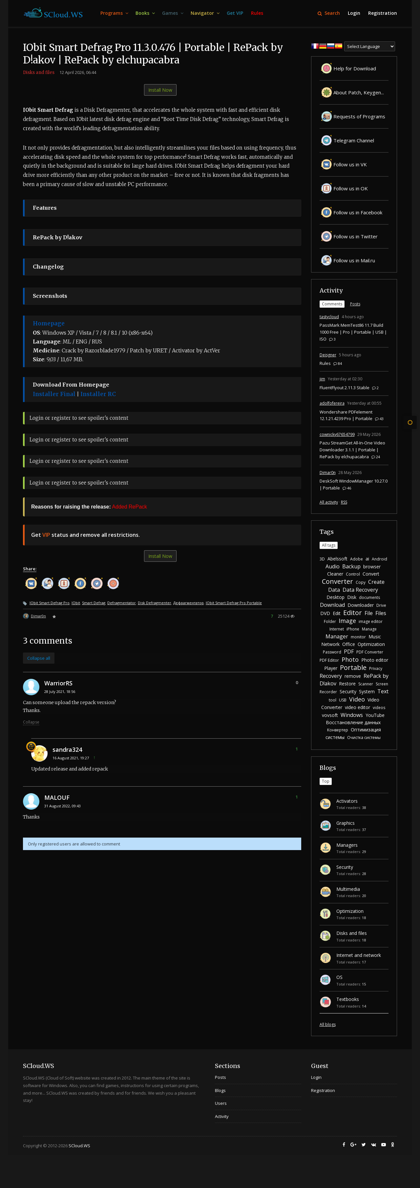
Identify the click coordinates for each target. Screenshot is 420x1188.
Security (348, 691)
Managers (347, 845)
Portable (353, 667)
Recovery (331, 675)
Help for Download (348, 68)
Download (332, 604)
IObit (76, 602)
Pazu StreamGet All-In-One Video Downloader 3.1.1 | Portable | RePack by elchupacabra (352, 450)
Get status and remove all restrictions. (85, 534)
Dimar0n (38, 615)
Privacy (375, 668)
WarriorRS (58, 683)
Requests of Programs (352, 116)
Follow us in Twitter (349, 236)
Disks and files (38, 72)
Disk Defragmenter (154, 602)
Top (325, 781)
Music (374, 636)
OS (339, 977)
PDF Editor (329, 660)
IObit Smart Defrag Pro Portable (234, 602)
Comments (332, 304)
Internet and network (358, 955)
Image (347, 621)
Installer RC (98, 394)
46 (347, 488)
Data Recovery (360, 589)
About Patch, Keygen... (352, 92)
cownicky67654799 (337, 434)
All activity (329, 502)
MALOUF (57, 797)
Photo (350, 659)
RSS (344, 502)
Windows (352, 715)
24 (375, 456)
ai (367, 559)
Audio (333, 566)
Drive (381, 605)
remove (353, 676)
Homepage (49, 323)
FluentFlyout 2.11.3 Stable (344, 388)
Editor (352, 612)
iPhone (352, 629)
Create (376, 581)
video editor (357, 707)
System (367, 691)
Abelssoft (337, 559)
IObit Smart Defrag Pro (50, 602)
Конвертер (337, 730)
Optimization (371, 644)
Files (380, 613)
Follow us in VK (343, 164)
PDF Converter (369, 652)
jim (322, 379)
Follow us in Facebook (351, 212)
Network (330, 644)
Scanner (365, 684)
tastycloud (329, 317)
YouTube (375, 715)
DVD (325, 613)
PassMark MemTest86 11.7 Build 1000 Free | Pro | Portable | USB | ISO (353, 332)
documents (369, 597)
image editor (371, 621)
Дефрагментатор (188, 602)
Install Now (160, 90)
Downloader (360, 605)
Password (332, 652)
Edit (337, 613)
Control (353, 574)
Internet (336, 629)
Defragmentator (121, 602)
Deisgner (328, 355)
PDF (349, 651)
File (369, 613)
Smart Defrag (93, 602)
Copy (361, 582)
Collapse (31, 722)
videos (379, 707)
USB (342, 700)
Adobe (356, 559)
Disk (351, 597)
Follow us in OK (344, 188)
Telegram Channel (347, 140)
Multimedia (348, 889)
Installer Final (54, 394)
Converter (337, 581)
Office (348, 644)
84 (337, 363)
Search (329, 13)
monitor (358, 637)
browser (372, 566)
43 (379, 418)
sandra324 (67, 749)
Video (357, 699)
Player (330, 668)
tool (332, 700)
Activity (331, 290)
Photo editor (374, 660)
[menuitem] (114, 13)
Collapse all (38, 658)
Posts (355, 304)
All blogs (328, 1024)
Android (379, 559)
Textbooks (347, 999)
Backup (351, 566)
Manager (337, 636)
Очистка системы (364, 737)
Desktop (335, 597)
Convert (371, 574)
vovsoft (330, 715)
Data (334, 589)
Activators (347, 801)
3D (322, 559)
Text (382, 691)
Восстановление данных (353, 722)
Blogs (328, 768)
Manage (369, 629)
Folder (330, 621)
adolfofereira (332, 403)
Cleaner (335, 574)
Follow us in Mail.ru (347, 260)
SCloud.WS (79, 1146)
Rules (325, 363)
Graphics (345, 823)
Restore (347, 683)
